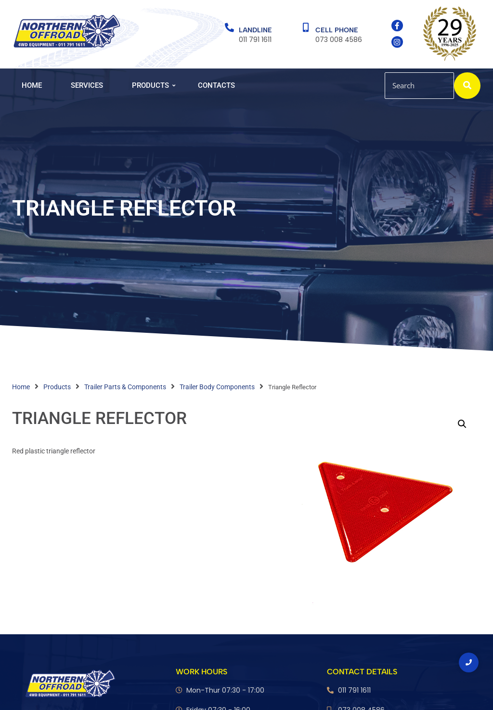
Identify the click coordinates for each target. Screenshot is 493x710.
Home (32, 85)
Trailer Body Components (217, 387)
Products (153, 85)
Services (87, 85)
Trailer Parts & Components (125, 387)
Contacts (216, 85)
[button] (462, 424)
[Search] (419, 85)
